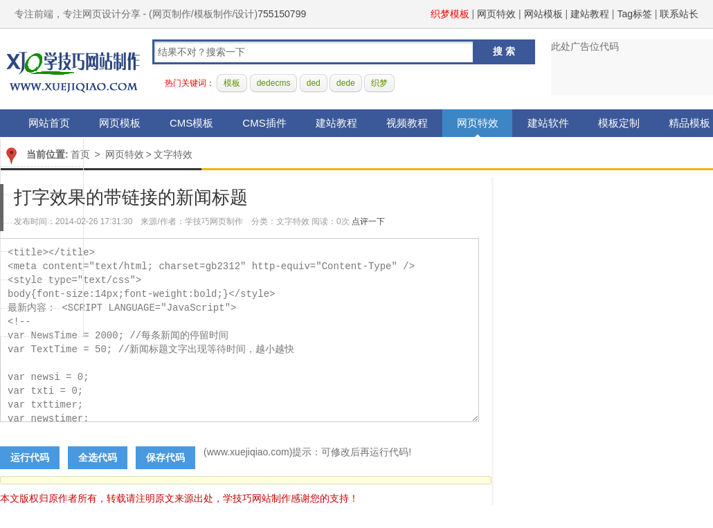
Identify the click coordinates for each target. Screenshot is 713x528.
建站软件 (548, 123)
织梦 (379, 83)
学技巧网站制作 (73, 70)
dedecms (274, 83)
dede (345, 83)
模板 (232, 83)
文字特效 (173, 154)
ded (314, 83)
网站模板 (543, 13)
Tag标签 (634, 13)
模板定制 (619, 123)
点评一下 (368, 221)
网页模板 (120, 123)
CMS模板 (191, 123)
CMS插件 (264, 123)
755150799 (282, 13)
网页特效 (496, 13)
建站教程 (589, 13)
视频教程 (407, 123)
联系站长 (679, 13)
